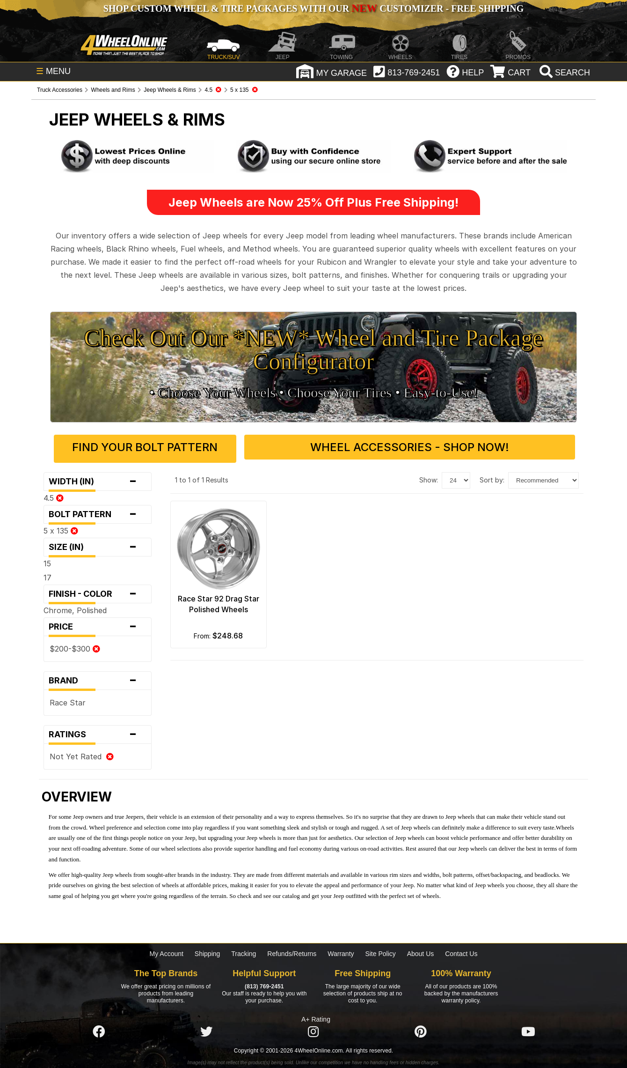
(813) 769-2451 (264, 983)
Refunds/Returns (291, 950)
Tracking (243, 950)
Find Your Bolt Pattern (181, 447)
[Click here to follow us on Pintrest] (420, 1029)
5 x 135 (61, 527)
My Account (166, 950)
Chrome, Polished (75, 607)
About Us (420, 950)
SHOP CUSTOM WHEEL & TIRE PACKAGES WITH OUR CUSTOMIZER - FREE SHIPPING (313, 8)
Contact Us (461, 950)
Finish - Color (97, 590)
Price (97, 623)
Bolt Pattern (97, 511)
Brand (97, 677)
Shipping (207, 950)
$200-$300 (75, 645)
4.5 (54, 494)
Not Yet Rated (82, 753)
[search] (563, 72)
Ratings (97, 731)
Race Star (68, 699)
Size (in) (97, 543)
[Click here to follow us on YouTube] (528, 1029)
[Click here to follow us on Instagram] (313, 1029)
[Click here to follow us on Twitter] (206, 1029)
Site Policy (380, 950)
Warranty (341, 950)
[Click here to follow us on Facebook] (98, 1029)
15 (47, 560)
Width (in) (97, 478)
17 (47, 574)
